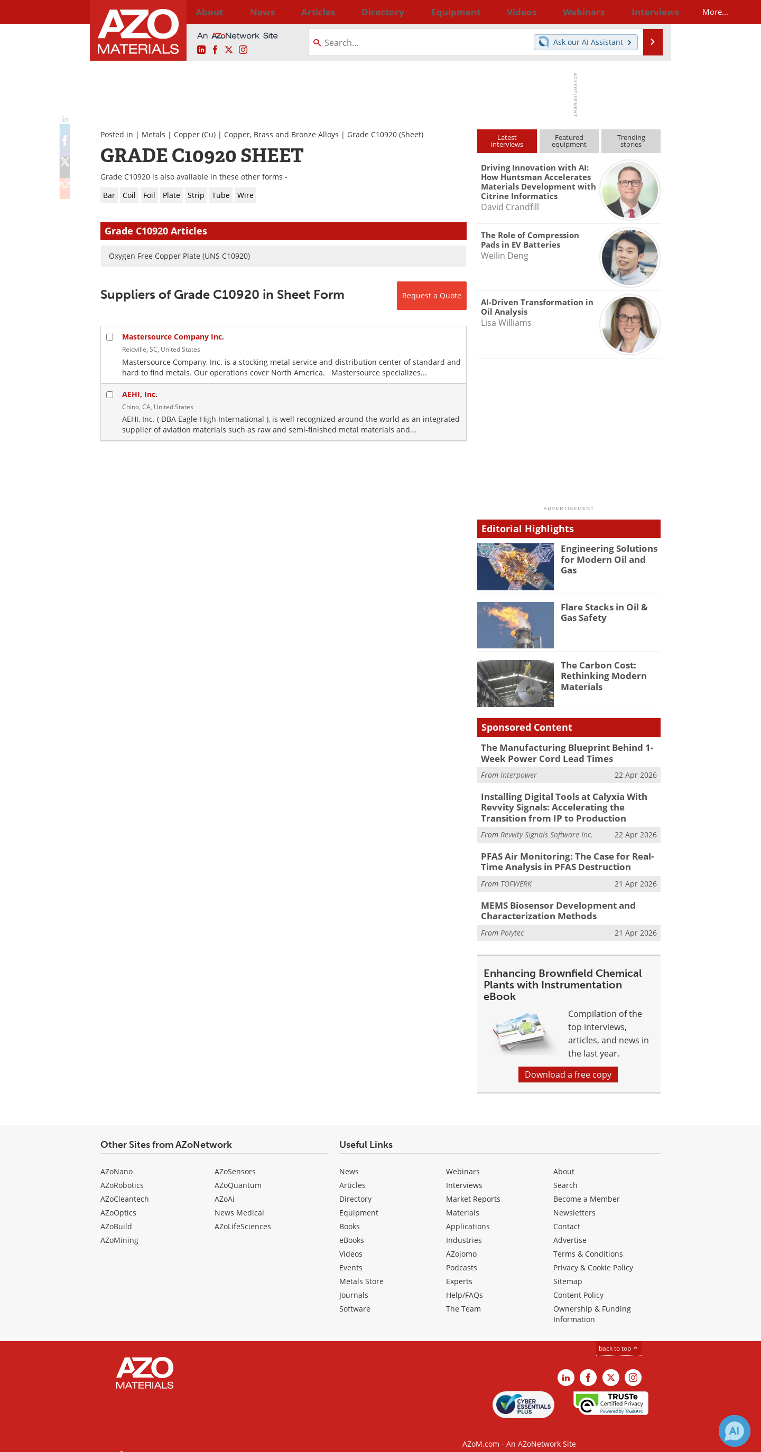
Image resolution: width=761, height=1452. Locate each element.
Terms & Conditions (588, 1243)
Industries (464, 1229)
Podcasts (461, 1256)
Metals (153, 134)
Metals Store (361, 1270)
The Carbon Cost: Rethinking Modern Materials (599, 674)
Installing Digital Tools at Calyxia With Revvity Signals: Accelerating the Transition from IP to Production (568, 803)
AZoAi (225, 1188)
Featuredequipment (569, 141)
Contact (566, 1215)
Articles (352, 1174)
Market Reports (473, 1188)
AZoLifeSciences (243, 1215)
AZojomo (461, 1243)
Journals (353, 1284)
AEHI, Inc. (139, 394)
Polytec (512, 922)
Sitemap (567, 1270)
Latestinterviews (507, 141)
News (349, 1160)
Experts (459, 1270)
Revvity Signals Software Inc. (546, 829)
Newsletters (574, 1201)
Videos (351, 1243)
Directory (352, 11)
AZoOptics (118, 1201)
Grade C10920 (372, 134)
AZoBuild (116, 1215)
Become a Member (586, 1188)
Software (354, 1298)
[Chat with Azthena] (734, 1431)
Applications (468, 1215)
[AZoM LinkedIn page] (201, 50)
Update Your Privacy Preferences (180, 1439)
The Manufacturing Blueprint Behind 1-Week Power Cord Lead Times (571, 752)
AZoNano (116, 1160)
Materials (462, 1201)
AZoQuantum (238, 1174)
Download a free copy (568, 1063)
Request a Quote (431, 295)
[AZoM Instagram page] (243, 50)
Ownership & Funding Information (592, 1303)
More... (647, 11)
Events (351, 1256)
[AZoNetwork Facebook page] (215, 50)
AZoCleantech (124, 1188)
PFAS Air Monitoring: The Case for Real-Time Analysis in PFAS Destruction (568, 854)
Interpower (518, 773)
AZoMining (119, 1229)
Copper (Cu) (195, 134)
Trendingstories (631, 141)
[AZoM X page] (229, 50)
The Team (463, 1298)
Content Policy (578, 1284)
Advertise (570, 1229)
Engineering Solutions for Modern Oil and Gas (611, 553)
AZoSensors (235, 1160)
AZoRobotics (122, 1174)
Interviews (464, 1174)
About (563, 1160)
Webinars (463, 1160)
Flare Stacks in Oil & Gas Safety (608, 611)
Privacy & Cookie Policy (593, 1256)
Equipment (358, 1201)
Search (565, 1174)
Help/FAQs (464, 1284)
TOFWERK (516, 875)
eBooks (351, 1229)
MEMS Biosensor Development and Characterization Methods (550, 901)
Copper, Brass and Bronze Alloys (281, 134)
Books (349, 1215)
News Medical (239, 1201)
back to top (619, 1337)
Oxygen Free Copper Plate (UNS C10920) (179, 256)
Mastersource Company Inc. (173, 337)
